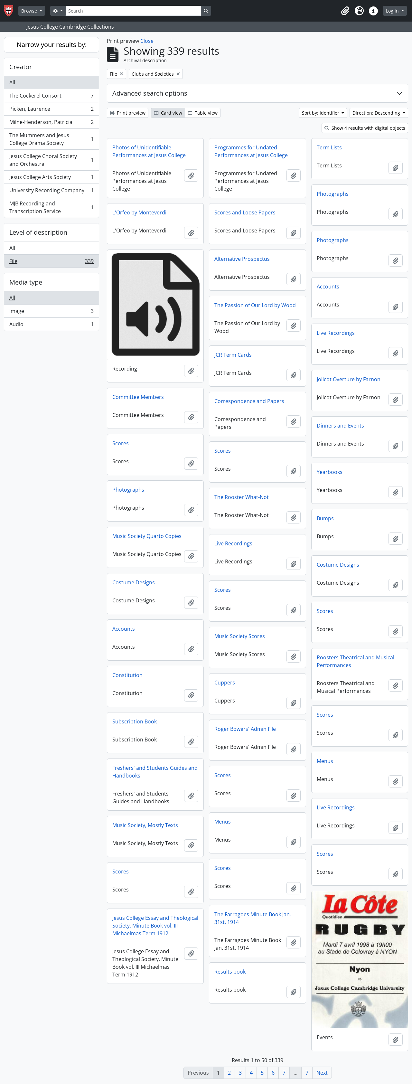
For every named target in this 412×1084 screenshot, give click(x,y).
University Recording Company (51, 191)
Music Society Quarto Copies (147, 536)
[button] (345, 11)
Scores (120, 443)
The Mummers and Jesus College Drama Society (51, 139)
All (12, 82)
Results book (230, 971)
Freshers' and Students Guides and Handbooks (155, 771)
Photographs (333, 193)
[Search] (133, 11)
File (51, 262)
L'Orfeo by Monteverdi (139, 212)
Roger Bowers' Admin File (245, 728)
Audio (51, 325)
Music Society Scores (239, 636)
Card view (168, 113)
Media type (25, 282)
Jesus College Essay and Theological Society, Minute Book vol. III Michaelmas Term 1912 (155, 925)
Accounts (328, 286)
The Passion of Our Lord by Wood (255, 305)
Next (322, 1072)
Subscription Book (134, 721)
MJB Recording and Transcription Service (51, 207)
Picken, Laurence (51, 110)
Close (147, 40)
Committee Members (138, 397)
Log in (393, 11)
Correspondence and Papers (249, 401)
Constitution (127, 675)
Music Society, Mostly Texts (145, 825)
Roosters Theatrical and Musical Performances (355, 661)
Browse (29, 11)
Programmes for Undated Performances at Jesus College (251, 151)
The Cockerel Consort (51, 97)
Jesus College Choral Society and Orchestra (51, 160)
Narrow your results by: (52, 44)
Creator (20, 66)
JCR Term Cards (233, 354)
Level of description (38, 232)
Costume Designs (338, 564)
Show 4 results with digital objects (364, 128)
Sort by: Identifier (321, 113)
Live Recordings (336, 332)
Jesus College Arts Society (51, 178)
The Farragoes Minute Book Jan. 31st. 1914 (252, 918)
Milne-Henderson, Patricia (51, 123)
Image (51, 312)
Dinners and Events (340, 425)
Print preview (127, 113)
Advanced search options (149, 93)
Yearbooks (329, 472)
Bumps (325, 518)
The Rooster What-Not (241, 497)
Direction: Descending (376, 113)
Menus (325, 761)
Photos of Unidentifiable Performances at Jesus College (149, 151)
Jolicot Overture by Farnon (348, 379)
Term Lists (329, 147)
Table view (203, 113)
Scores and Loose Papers (245, 212)
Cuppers (224, 682)
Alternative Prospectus (242, 258)
